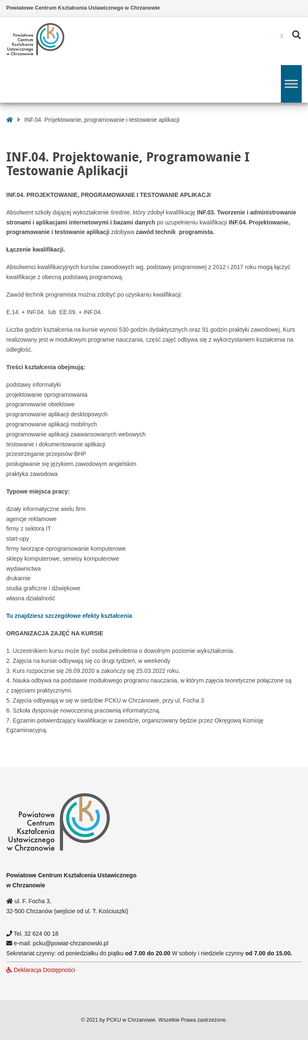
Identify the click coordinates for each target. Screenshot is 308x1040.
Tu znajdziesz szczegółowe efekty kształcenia (69, 615)
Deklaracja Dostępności (40, 970)
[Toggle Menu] (291, 84)
